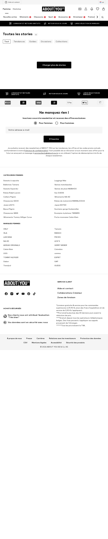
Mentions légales (39, 515)
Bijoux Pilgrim (8, 295)
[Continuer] (97, 17)
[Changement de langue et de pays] (101, 2)
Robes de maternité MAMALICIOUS (69, 287)
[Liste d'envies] (97, 9)
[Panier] (103, 9)
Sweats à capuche (11, 267)
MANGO (57, 319)
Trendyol (7, 352)
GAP (56, 348)
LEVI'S (57, 328)
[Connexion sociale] (6, 466)
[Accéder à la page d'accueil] (53, 9)
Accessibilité (56, 515)
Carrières (41, 511)
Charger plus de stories (54, 65)
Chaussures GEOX (11, 287)
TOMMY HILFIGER (10, 344)
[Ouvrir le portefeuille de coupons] (80, 9)
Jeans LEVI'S (8, 291)
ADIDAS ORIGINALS (11, 332)
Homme (17, 9)
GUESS (57, 352)
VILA (5, 319)
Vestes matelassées (63, 271)
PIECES (57, 323)
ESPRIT (57, 344)
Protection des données (90, 511)
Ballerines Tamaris (11, 271)
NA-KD (6, 328)
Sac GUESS (59, 279)
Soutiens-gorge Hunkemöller (66, 295)
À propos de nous (14, 511)
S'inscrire (54, 139)
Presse (29, 511)
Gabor (6, 348)
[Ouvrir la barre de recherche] (101, 17)
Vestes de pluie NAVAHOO (65, 275)
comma (57, 340)
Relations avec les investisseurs (62, 511)
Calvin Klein (8, 336)
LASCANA (7, 323)
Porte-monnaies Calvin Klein (66, 304)
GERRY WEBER (60, 332)
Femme (7, 9)
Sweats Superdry (10, 275)
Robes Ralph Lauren (11, 279)
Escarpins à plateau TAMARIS (67, 300)
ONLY (5, 315)
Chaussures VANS (10, 300)
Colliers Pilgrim (9, 283)
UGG (5, 340)
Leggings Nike (60, 267)
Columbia (58, 336)
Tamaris (57, 315)
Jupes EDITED (60, 291)
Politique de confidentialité (36, 151)
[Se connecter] (85, 9)
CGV (25, 515)
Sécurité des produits (75, 515)
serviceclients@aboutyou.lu (46, 153)
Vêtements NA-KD (62, 283)
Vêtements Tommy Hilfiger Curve (17, 304)
